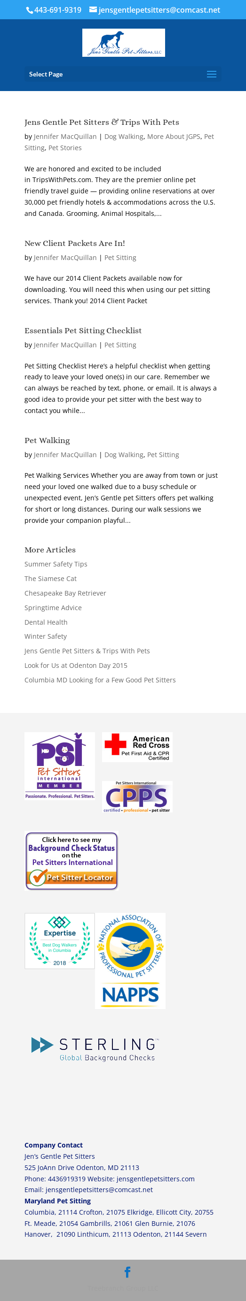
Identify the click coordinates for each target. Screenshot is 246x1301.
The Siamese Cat (50, 578)
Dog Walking (123, 136)
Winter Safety (45, 636)
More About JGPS (173, 136)
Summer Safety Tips (55, 563)
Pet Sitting (120, 257)
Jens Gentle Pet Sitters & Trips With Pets (101, 122)
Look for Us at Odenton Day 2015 (75, 665)
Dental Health (46, 622)
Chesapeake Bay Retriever (65, 593)
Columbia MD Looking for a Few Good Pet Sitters (100, 679)
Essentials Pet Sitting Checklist (83, 330)
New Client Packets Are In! (74, 243)
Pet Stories (65, 147)
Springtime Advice (53, 607)
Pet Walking (47, 440)
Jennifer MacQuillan (65, 136)
